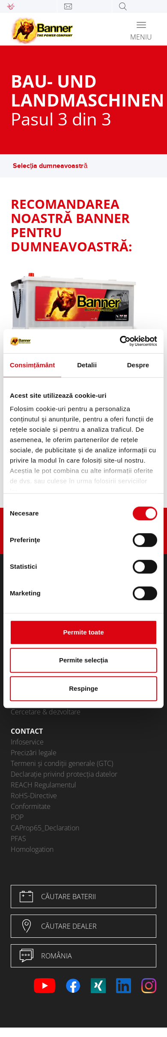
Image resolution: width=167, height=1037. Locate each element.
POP (17, 817)
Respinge (83, 688)
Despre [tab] (138, 365)
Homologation (32, 849)
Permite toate (83, 632)
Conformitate (31, 806)
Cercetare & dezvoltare (46, 712)
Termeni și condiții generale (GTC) (62, 763)
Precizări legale (34, 752)
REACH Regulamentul (43, 785)
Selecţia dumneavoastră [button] (54, 166)
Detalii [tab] (87, 365)
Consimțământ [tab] (32, 365)
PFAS (18, 838)
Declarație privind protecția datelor (64, 774)
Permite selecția (83, 660)
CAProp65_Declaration (45, 828)
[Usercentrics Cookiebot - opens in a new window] (120, 341)
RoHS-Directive (34, 795)
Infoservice (27, 742)
